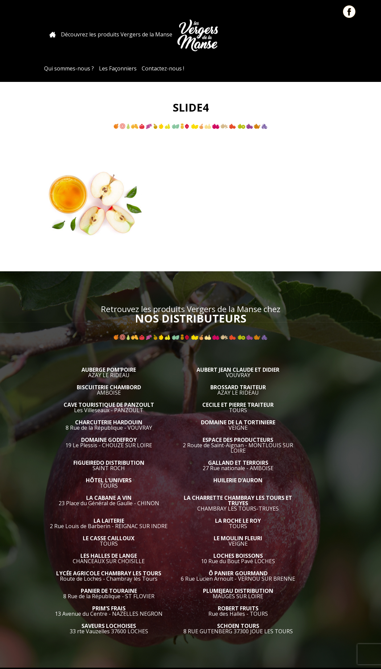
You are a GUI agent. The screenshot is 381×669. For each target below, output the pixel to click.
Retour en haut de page (374, 622)
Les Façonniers (278, 34)
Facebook (349, 11)
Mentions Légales (207, 643)
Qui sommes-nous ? (229, 34)
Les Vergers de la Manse (179, 34)
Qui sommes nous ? (211, 629)
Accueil (34, 34)
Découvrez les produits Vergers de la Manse (98, 34)
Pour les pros (257, 629)
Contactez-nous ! (323, 34)
